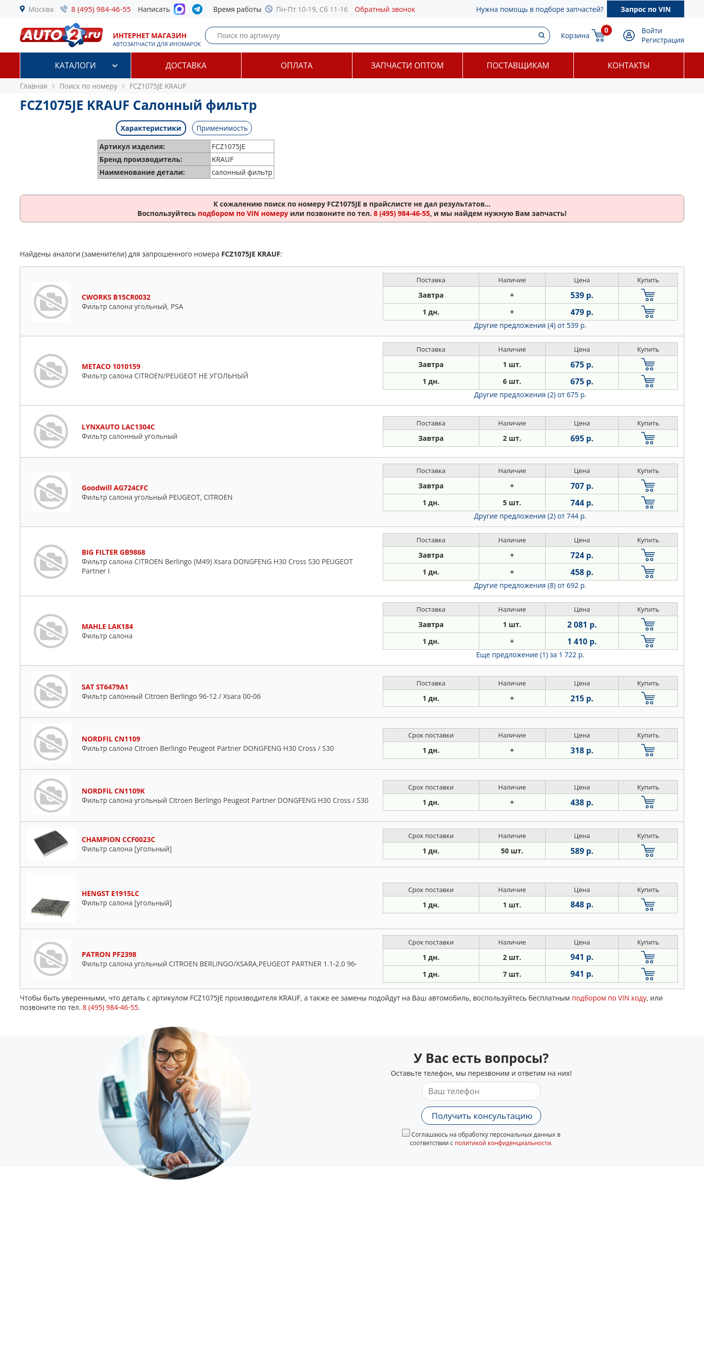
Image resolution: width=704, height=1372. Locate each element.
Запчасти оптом (407, 65)
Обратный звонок (385, 9)
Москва (41, 9)
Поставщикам (518, 65)
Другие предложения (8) (530, 585)
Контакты (628, 65)
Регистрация (663, 40)
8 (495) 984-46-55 (101, 9)
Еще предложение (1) (530, 654)
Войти (652, 30)
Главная (34, 86)
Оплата (296, 65)
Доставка (185, 65)
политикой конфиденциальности (502, 1143)
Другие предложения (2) (530, 394)
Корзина (575, 35)
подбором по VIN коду (609, 998)
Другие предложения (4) (530, 325)
